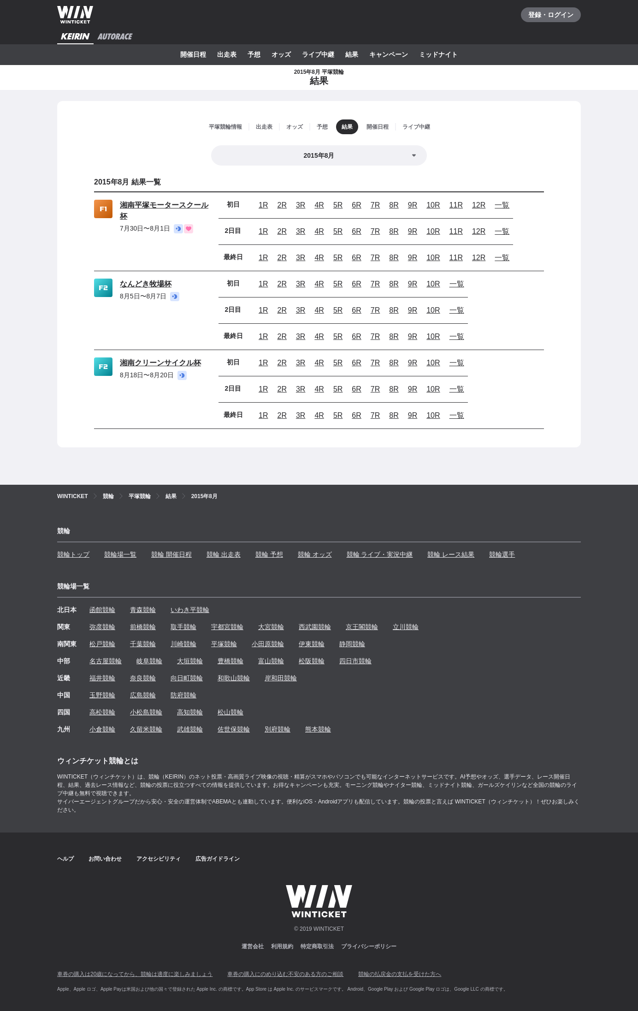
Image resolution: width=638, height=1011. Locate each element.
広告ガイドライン (217, 859)
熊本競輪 (318, 729)
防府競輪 (183, 695)
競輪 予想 (269, 554)
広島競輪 (143, 695)
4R (319, 205)
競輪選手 (502, 554)
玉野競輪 (102, 695)
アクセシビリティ (158, 859)
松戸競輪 (102, 644)
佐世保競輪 (234, 729)
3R (300, 205)
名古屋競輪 (105, 661)
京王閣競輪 (362, 626)
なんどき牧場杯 (145, 284)
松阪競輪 (312, 661)
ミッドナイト (438, 54)
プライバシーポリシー (368, 946)
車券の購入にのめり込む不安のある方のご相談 (285, 974)
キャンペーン (388, 54)
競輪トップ (73, 554)
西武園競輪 (315, 626)
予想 (254, 54)
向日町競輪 (187, 678)
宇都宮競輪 (227, 626)
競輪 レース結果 (450, 554)
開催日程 (193, 54)
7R (375, 205)
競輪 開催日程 (171, 554)
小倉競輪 (102, 729)
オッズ (281, 54)
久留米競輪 (146, 729)
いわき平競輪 (190, 609)
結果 (351, 54)
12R (478, 205)
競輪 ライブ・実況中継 (380, 554)
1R (263, 205)
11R (456, 205)
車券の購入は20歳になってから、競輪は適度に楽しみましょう (135, 974)
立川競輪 (406, 626)
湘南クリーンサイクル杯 (160, 363)
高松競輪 (102, 712)
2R (281, 205)
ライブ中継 (318, 54)
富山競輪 (271, 661)
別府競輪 (277, 729)
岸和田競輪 (281, 678)
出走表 (226, 54)
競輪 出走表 (224, 554)
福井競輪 (102, 678)
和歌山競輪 (234, 678)
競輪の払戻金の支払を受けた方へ (399, 974)
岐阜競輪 (149, 661)
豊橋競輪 (230, 661)
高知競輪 (190, 712)
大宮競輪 (271, 626)
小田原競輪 (268, 644)
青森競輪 (143, 609)
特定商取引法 (317, 946)
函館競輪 (102, 609)
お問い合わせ (105, 859)
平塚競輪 (224, 644)
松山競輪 (230, 712)
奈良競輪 (143, 678)
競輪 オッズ (315, 554)
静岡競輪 (352, 644)
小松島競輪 (146, 712)
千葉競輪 (143, 644)
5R (338, 205)
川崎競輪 (183, 644)
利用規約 (282, 946)
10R (433, 205)
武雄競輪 (190, 729)
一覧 (502, 205)
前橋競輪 (143, 626)
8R (393, 205)
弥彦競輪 (102, 626)
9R (412, 205)
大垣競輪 (190, 661)
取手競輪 (183, 626)
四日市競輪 (355, 661)
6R (356, 205)
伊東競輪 (312, 644)
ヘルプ (65, 859)
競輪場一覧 (120, 554)
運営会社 (253, 946)
